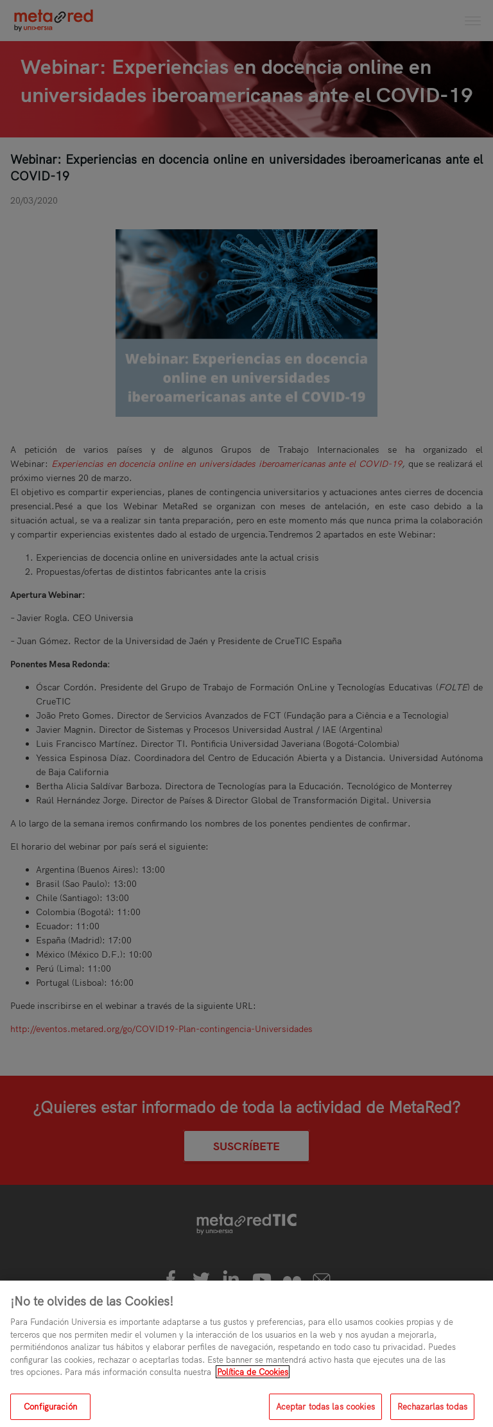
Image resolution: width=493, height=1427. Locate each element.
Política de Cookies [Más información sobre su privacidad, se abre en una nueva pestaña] (252, 1381)
